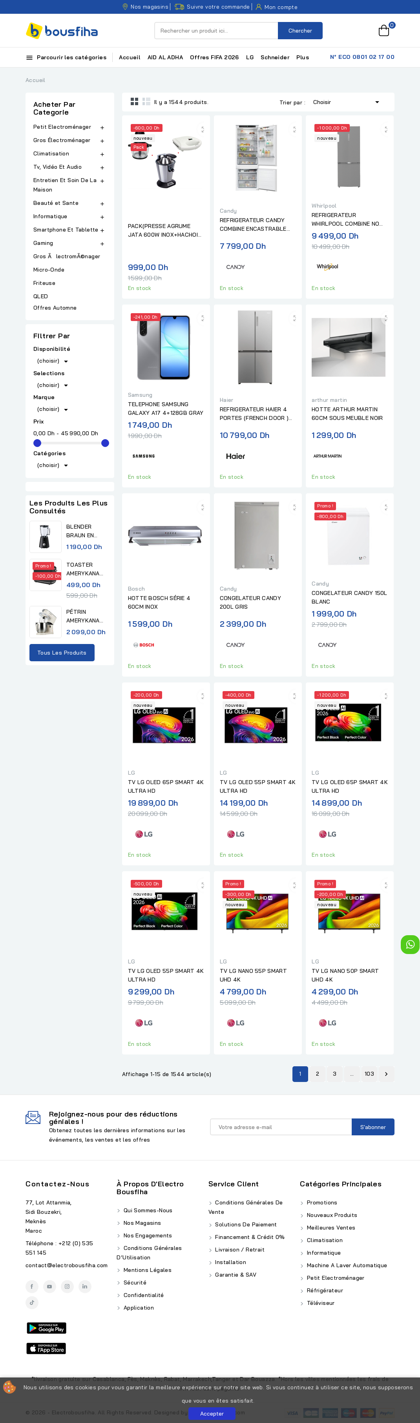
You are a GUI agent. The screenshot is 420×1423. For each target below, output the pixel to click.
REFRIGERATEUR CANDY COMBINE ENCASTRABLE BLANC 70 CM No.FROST (253, 225)
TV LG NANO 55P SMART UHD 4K (253, 975)
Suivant (386, 1074)
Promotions (321, 1202)
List (146, 101)
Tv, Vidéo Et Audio (57, 166)
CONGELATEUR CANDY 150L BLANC (349, 597)
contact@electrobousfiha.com (67, 1265)
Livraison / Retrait (239, 1249)
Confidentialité (143, 1295)
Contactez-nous (57, 1183)
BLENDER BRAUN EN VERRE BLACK (85, 531)
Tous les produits (62, 652)
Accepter (212, 1413)
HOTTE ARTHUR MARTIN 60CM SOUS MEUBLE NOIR (347, 413)
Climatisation (51, 153)
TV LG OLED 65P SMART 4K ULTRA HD (166, 786)
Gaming (43, 242)
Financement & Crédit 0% (249, 1237)
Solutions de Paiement (245, 1224)
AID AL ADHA (165, 57)
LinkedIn (85, 1286)
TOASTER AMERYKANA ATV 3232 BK (84, 569)
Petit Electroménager (62, 126)
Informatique (50, 216)
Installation (230, 1262)
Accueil (129, 57)
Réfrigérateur (324, 1290)
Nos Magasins (141, 1222)
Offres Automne (55, 307)
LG (250, 57)
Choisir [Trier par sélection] (347, 101)
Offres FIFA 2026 (214, 57)
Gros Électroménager (62, 140)
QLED (41, 296)
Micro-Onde (49, 269)
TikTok (32, 1302)
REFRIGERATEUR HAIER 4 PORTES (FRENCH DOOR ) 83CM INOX (254, 414)
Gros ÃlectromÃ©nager (66, 256)
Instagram (67, 1286)
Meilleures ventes (330, 1227)
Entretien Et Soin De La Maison (65, 185)
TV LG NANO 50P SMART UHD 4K (345, 975)
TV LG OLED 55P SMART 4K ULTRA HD (258, 786)
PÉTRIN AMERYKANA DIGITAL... (83, 616)
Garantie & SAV (235, 1274)
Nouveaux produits (331, 1215)
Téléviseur (319, 1302)
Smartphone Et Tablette (66, 229)
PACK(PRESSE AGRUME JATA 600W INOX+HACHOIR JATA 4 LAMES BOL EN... (165, 231)
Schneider (275, 57)
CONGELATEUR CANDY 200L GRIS (250, 602)
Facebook (32, 1286)
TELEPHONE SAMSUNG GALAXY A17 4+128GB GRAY (166, 408)
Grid (135, 101)
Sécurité (134, 1282)
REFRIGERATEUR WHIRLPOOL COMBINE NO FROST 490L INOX (345, 220)
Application (138, 1307)
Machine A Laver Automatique (346, 1265)
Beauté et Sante (56, 202)
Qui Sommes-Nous (147, 1210)
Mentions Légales (147, 1269)
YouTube (49, 1286)
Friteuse (44, 282)
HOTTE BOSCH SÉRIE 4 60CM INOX (159, 602)
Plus (302, 57)
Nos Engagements (147, 1235)
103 (369, 1073)
